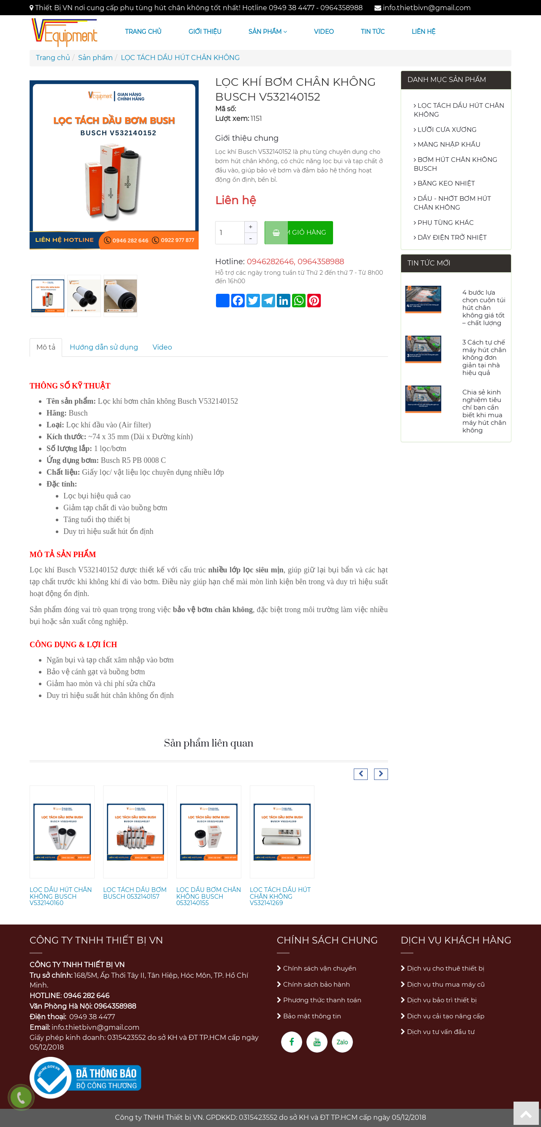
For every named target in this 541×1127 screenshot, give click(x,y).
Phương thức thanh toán (319, 1000)
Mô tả (45, 347)
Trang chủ (143, 32)
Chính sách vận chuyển (316, 968)
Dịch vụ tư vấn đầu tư (438, 1032)
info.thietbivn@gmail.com (427, 8)
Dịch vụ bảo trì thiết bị (439, 1000)
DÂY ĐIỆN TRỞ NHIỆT (450, 237)
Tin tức (373, 32)
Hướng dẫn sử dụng (104, 347)
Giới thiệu (205, 32)
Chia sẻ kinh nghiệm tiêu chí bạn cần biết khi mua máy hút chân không (484, 411)
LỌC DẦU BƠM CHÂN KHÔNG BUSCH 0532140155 (208, 896)
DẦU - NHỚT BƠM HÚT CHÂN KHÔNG (452, 202)
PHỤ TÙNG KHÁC (444, 223)
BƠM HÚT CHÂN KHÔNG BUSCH (455, 164)
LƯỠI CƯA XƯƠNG (445, 130)
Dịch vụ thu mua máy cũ (443, 984)
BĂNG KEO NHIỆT (444, 183)
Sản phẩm (268, 32)
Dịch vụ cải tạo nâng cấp (442, 1016)
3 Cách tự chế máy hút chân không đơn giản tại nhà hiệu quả (484, 357)
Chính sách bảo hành (313, 984)
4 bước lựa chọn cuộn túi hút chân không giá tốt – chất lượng (483, 307)
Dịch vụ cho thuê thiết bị (442, 968)
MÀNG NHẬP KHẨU (447, 144)
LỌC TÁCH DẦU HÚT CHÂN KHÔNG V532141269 (280, 896)
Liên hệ (423, 32)
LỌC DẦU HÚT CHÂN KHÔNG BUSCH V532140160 (61, 896)
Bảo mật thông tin (309, 1016)
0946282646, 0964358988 (295, 261)
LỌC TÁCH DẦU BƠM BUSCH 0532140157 (135, 893)
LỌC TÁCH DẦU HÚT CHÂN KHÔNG (180, 58)
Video (324, 32)
